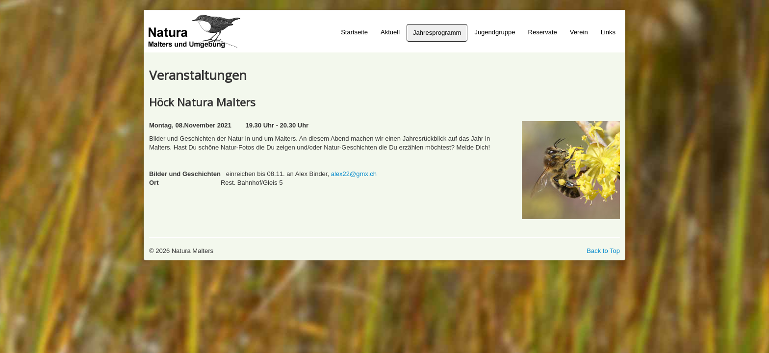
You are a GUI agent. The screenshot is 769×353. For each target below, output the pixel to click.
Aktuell (390, 32)
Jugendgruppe (494, 32)
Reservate (542, 32)
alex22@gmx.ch (354, 173)
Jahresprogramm (437, 32)
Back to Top (603, 250)
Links (608, 32)
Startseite (354, 32)
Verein (579, 32)
